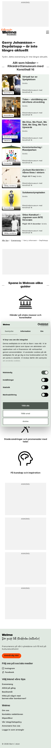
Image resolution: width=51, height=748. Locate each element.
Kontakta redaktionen (12, 714)
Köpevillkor (7, 718)
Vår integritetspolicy (12, 722)
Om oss (5, 710)
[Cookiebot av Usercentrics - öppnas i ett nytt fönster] (37, 324)
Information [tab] (25, 331)
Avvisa (25, 421)
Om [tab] (41, 331)
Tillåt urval (25, 413)
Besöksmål (7, 692)
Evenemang (16, 240)
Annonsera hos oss (11, 726)
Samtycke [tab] (9, 331)
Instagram (10, 668)
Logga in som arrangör (13, 730)
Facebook (9, 672)
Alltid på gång (9, 688)
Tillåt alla (25, 406)
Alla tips (5, 240)
